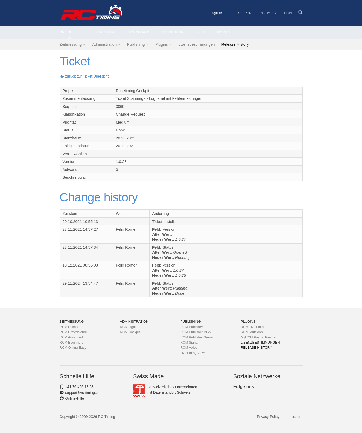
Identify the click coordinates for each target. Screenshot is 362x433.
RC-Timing (268, 13)
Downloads (138, 32)
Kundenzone (173, 32)
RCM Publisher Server (197, 337)
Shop (201, 32)
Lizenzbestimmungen (196, 44)
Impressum (293, 417)
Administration (104, 44)
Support (245, 13)
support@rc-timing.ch (82, 393)
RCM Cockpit (130, 332)
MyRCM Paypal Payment (259, 337)
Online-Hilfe (74, 398)
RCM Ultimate (70, 327)
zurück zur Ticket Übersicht (84, 76)
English (216, 13)
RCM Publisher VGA (195, 332)
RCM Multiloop (252, 332)
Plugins (161, 44)
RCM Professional (73, 332)
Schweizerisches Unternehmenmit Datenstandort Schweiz (165, 389)
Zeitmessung (71, 44)
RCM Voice (188, 348)
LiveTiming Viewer (194, 353)
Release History (235, 44)
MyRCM (224, 32)
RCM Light (128, 327)
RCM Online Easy (73, 348)
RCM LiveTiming (253, 327)
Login (287, 13)
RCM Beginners (71, 342)
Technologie (103, 32)
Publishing (136, 44)
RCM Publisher (191, 327)
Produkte (70, 32)
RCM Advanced (71, 337)
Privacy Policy (268, 417)
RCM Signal (189, 342)
